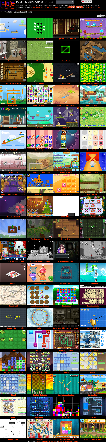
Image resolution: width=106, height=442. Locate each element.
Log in (72, 7)
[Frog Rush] (13, 339)
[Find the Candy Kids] (66, 428)
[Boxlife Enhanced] (13, 206)
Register (79, 7)
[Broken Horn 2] (66, 228)
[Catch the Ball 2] (93, 317)
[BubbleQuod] (13, 295)
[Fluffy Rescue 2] (93, 183)
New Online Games (38, 7)
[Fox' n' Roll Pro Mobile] (13, 139)
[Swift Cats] (40, 72)
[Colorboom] (13, 117)
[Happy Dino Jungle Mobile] (93, 428)
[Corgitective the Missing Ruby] (13, 250)
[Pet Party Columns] (40, 384)
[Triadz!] (93, 362)
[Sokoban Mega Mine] (93, 50)
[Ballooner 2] (40, 117)
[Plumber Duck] (93, 272)
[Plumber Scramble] (66, 339)
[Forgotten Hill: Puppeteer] (66, 28)
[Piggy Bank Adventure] (66, 384)
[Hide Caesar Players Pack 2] (40, 161)
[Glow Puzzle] (66, 50)
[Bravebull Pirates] (93, 94)
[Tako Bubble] (40, 406)
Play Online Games (8, 8)
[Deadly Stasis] (93, 250)
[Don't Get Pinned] (66, 206)
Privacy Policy (88, 7)
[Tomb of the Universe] (13, 72)
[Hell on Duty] (13, 161)
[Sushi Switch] (40, 139)
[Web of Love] (93, 117)
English (85, 1)
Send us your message (71, 441)
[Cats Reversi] (40, 28)
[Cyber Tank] (93, 406)
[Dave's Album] (13, 428)
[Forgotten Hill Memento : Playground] (66, 317)
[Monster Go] (40, 339)
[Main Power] (93, 228)
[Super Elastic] (93, 161)
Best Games (47, 7)
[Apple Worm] (13, 228)
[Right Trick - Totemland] (66, 94)
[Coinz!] (13, 406)
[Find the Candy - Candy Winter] (40, 206)
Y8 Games (37, 441)
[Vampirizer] (66, 117)
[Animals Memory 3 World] (40, 295)
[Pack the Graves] (66, 272)
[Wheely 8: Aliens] (66, 161)
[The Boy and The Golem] (40, 228)
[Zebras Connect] (93, 295)
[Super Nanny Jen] (40, 272)
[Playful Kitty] (93, 384)
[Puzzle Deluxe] (93, 339)
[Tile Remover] (66, 406)
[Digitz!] (66, 362)
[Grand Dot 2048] (93, 139)
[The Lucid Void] (13, 50)
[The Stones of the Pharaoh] (13, 362)
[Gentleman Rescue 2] (66, 139)
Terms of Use (44, 441)
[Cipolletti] (40, 50)
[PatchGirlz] (40, 428)
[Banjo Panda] (40, 183)
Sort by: (99, 14)
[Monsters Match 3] (40, 94)
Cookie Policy (96, 7)
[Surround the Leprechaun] (93, 72)
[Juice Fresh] (66, 295)
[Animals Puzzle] (66, 183)
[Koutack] (13, 272)
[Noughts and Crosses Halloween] (13, 183)
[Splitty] (40, 317)
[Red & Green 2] (13, 94)
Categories (55, 7)
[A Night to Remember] (66, 250)
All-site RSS (61, 441)
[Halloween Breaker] (40, 362)
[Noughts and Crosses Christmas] (93, 206)
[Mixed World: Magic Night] (93, 28)
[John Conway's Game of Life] (13, 317)
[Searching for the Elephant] (40, 250)
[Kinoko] (13, 28)
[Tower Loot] (66, 72)
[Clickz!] (13, 384)
